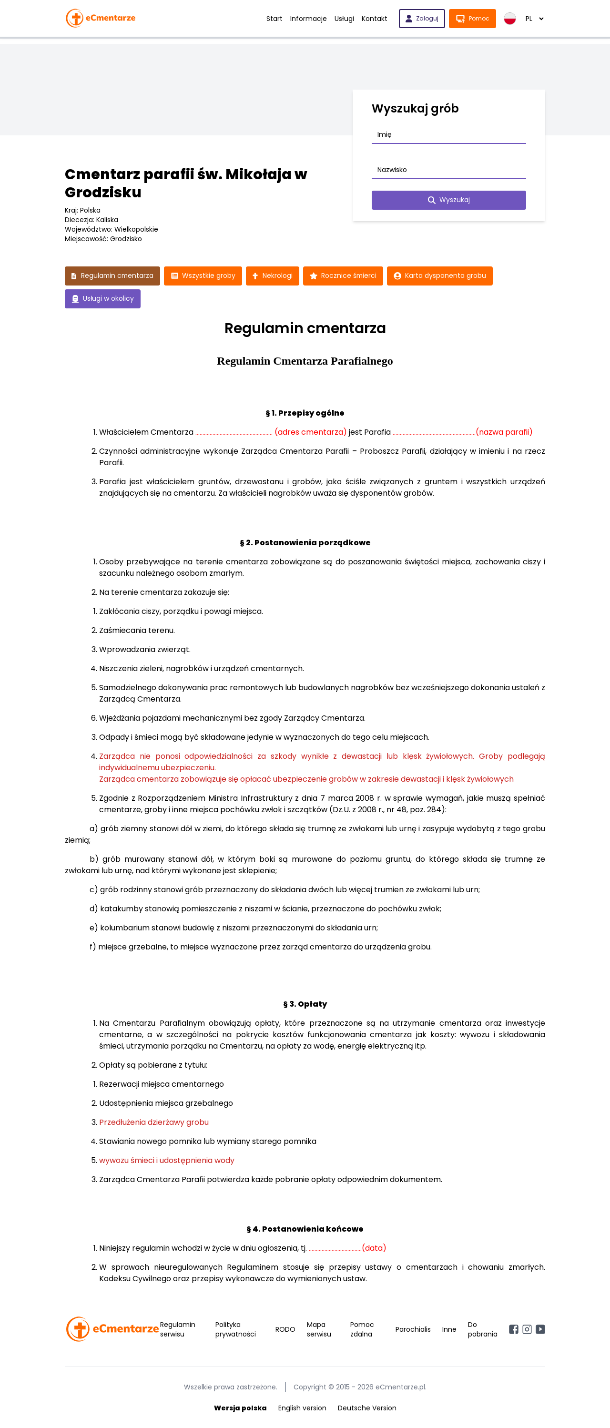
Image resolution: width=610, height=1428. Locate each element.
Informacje (308, 18)
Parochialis (413, 1329)
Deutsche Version (367, 1408)
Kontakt (374, 18)
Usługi (344, 18)
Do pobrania (483, 1329)
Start (274, 18)
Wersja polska (240, 1408)
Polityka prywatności (235, 1329)
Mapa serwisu (319, 1329)
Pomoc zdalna (362, 1329)
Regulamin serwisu (177, 1329)
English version (302, 1408)
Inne (449, 1329)
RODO (285, 1329)
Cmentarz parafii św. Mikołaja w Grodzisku (186, 183)
